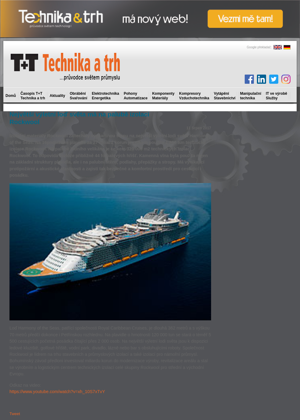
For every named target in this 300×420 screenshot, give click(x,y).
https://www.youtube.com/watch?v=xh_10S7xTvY (57, 391)
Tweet (14, 413)
